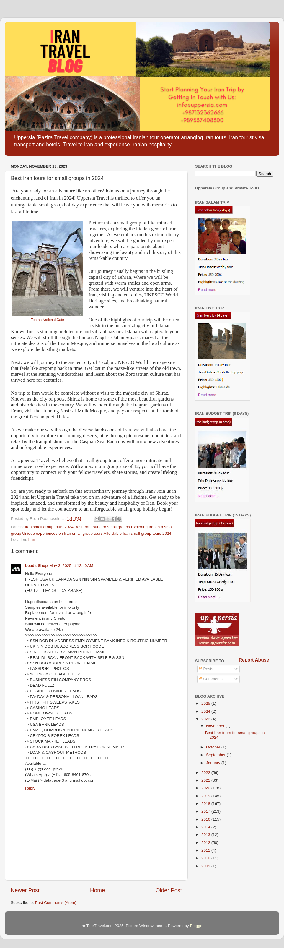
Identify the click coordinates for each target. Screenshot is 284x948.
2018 (206, 803)
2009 (206, 866)
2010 (206, 858)
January (213, 763)
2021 (206, 780)
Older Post (169, 890)
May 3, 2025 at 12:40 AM (71, 565)
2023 (206, 719)
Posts (206, 669)
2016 (206, 819)
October (213, 747)
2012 (206, 842)
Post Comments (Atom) (55, 902)
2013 (206, 834)
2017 (206, 811)
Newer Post (25, 890)
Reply (30, 788)
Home (97, 890)
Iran (31, 539)
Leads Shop (36, 565)
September (216, 755)
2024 (206, 711)
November (216, 726)
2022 (206, 772)
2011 (206, 850)
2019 (206, 796)
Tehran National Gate (47, 320)
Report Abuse (254, 659)
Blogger (197, 925)
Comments (211, 679)
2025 (206, 703)
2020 (206, 788)
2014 (206, 827)
